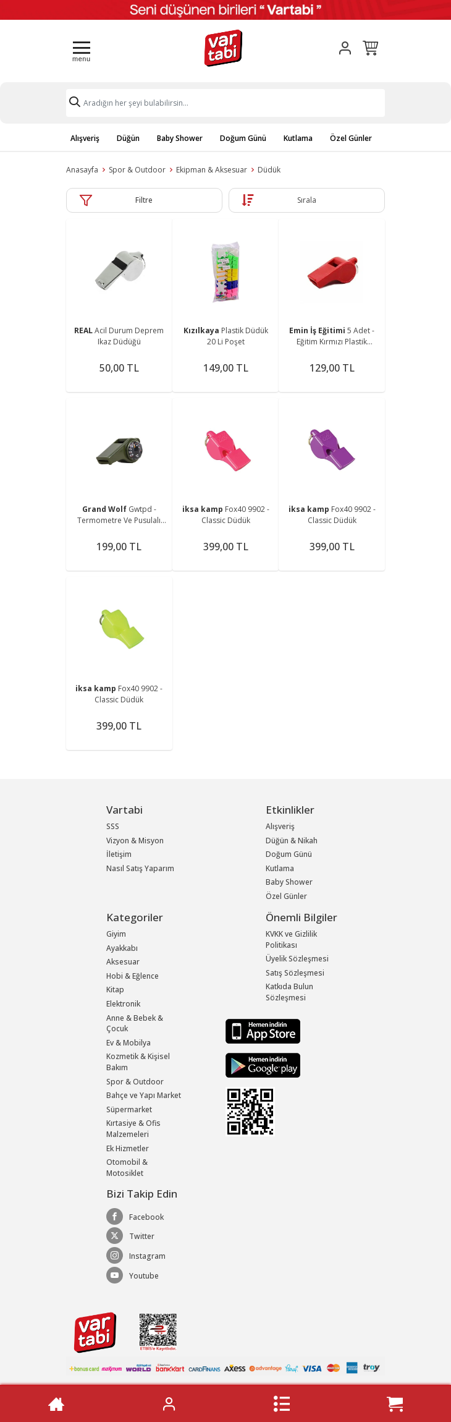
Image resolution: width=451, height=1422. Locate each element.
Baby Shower (180, 138)
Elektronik (123, 1003)
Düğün (128, 138)
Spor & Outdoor (137, 169)
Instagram (136, 1256)
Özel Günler (351, 138)
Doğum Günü (243, 138)
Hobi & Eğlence (132, 976)
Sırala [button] (306, 200)
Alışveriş (84, 138)
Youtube (132, 1275)
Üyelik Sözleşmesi (297, 958)
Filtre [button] (144, 200)
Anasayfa (82, 169)
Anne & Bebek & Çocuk (134, 1023)
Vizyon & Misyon (135, 840)
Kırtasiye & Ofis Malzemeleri (133, 1128)
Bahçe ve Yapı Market (143, 1095)
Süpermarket (129, 1109)
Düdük (269, 169)
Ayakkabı (122, 948)
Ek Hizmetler (127, 1148)
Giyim (116, 934)
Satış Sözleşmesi (295, 973)
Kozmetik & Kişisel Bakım (138, 1062)
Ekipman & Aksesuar (211, 169)
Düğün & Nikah (292, 840)
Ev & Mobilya (128, 1042)
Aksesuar (123, 961)
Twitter (130, 1236)
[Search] (225, 103)
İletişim (119, 854)
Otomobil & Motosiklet (127, 1167)
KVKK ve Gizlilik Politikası (291, 939)
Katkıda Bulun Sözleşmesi (289, 992)
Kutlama (298, 138)
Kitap (115, 989)
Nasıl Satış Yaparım (140, 868)
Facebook (135, 1217)
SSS (112, 826)
